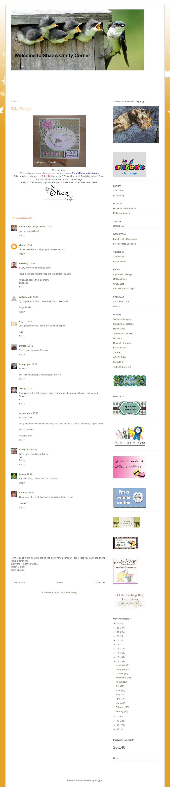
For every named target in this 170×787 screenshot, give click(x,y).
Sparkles (117, 338)
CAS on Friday (120, 279)
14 (118, 648)
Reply (22, 235)
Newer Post (19, 582)
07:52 (35, 413)
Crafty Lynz (25, 364)
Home (60, 582)
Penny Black (119, 328)
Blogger (98, 780)
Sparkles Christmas (122, 333)
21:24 (31, 492)
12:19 (29, 474)
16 (118, 640)
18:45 (29, 321)
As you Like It (119, 256)
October (120, 673)
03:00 (29, 388)
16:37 (32, 263)
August (119, 682)
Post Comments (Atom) (66, 592)
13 (118, 653)
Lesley (22, 474)
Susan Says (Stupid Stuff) (32, 226)
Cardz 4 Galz (119, 261)
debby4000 (24, 449)
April (118, 698)
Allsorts (116, 306)
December (121, 665)
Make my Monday (121, 213)
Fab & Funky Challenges (125, 239)
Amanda (23, 492)
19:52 (30, 346)
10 (118, 716)
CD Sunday (118, 195)
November (121, 669)
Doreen (23, 346)
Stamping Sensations (123, 324)
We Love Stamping (122, 319)
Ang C (22, 321)
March (119, 703)
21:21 (34, 364)
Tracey (22, 388)
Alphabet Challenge (122, 274)
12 (118, 657)
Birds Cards (70, 179)
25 (118, 628)
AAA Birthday (119, 357)
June (118, 690)
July (118, 686)
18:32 (36, 297)
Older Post (100, 582)
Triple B (117, 352)
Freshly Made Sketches (124, 244)
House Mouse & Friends (124, 208)
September (121, 677)
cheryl (22, 245)
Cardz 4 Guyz (119, 347)
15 (118, 644)
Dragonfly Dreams (122, 343)
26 (118, 623)
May (118, 694)
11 (118, 661)
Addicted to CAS (121, 301)
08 (118, 725)
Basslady (24, 263)
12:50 (29, 245)
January (120, 711)
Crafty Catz (118, 284)
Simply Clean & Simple (124, 288)
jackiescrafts (25, 297)
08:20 (34, 449)
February (120, 707)
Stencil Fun (118, 362)
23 (118, 636)
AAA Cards (118, 190)
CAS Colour (119, 226)
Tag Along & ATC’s (122, 367)
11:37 (49, 226)
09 (118, 721)
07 (118, 729)
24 (118, 632)
